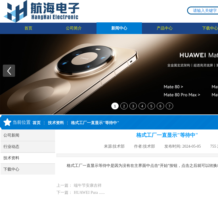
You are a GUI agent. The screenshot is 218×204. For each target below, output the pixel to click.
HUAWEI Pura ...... (80, 192)
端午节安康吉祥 (79, 185)
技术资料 (56, 123)
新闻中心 (119, 28)
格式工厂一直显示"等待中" (95, 123)
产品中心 (165, 28)
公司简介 (74, 28)
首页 (28, 28)
